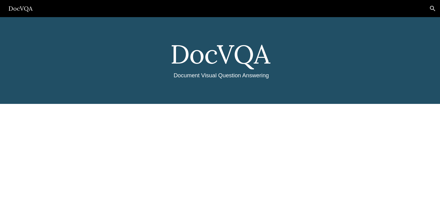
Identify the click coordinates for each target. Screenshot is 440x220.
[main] (220, 60)
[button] (432, 8)
